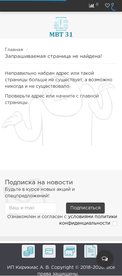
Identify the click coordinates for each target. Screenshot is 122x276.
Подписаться (85, 208)
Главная (14, 50)
